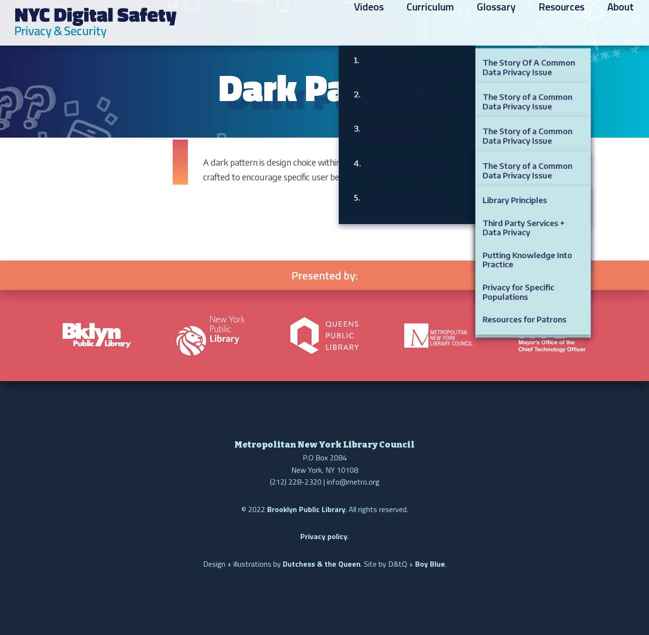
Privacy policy (323, 536)
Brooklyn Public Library (306, 509)
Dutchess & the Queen (322, 564)
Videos (369, 24)
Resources (561, 24)
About (620, 24)
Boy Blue (430, 564)
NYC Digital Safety (95, 23)
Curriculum (430, 24)
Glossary (496, 24)
